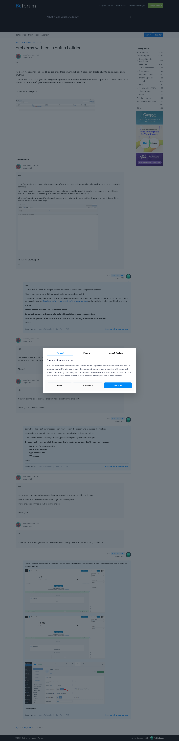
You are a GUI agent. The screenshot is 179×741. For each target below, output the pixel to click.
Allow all (118, 385)
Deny (59, 385)
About (116, 353)
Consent (60, 353)
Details (86, 353)
